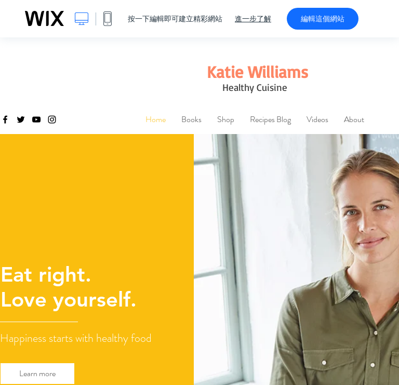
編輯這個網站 (322, 18)
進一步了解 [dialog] (253, 18)
